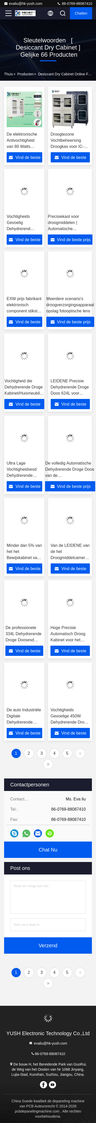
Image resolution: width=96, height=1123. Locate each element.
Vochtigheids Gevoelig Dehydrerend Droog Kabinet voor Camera (24, 228)
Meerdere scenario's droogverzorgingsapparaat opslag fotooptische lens (70, 305)
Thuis (8, 74)
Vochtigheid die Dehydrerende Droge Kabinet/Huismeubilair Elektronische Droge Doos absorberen (24, 393)
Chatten (81, 13)
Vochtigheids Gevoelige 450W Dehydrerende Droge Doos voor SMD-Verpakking (70, 722)
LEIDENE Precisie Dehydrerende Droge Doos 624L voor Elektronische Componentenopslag (70, 393)
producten (25, 74)
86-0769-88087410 (74, 4)
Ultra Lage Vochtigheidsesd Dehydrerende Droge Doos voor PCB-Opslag (22, 475)
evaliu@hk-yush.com (23, 4)
